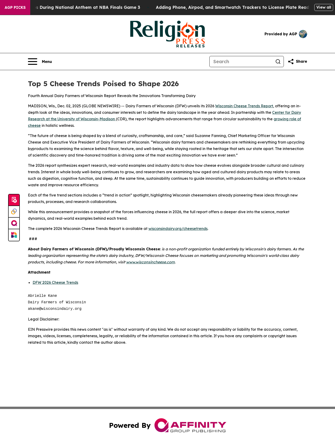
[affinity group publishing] (14, 223)
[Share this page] (297, 61)
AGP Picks (15, 7)
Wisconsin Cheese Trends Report (244, 106)
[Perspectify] (14, 212)
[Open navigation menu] (40, 61)
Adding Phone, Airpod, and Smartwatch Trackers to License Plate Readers (251, 7)
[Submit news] (14, 200)
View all (323, 7)
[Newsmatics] (14, 235)
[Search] (241, 61)
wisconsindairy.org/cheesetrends (178, 228)
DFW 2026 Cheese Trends (55, 282)
